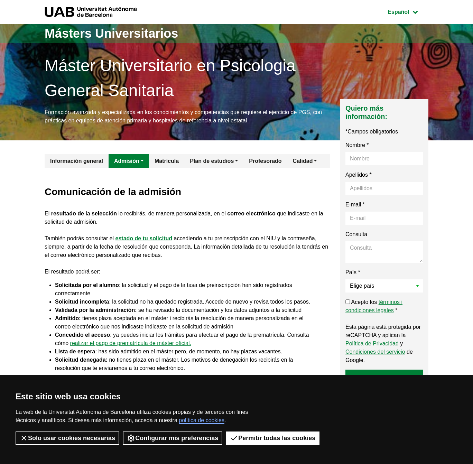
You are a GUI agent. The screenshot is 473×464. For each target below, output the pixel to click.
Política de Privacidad (372, 343)
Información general (76, 161)
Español (407, 11)
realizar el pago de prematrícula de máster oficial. (130, 343)
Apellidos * (358, 175)
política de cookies (201, 420)
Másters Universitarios (111, 33)
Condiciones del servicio (375, 352)
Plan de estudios (212, 161)
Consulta (356, 234)
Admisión (126, 161)
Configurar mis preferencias (172, 438)
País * (352, 272)
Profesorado (265, 161)
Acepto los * (373, 306)
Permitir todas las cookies (272, 438)
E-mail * (355, 204)
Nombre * (357, 145)
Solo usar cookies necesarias (67, 438)
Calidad (303, 161)
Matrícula (167, 161)
